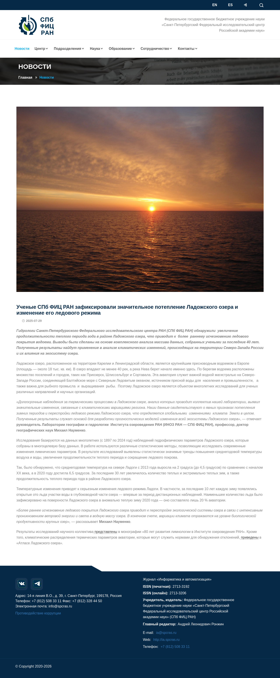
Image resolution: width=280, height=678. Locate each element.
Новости (47, 77)
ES (230, 5)
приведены (249, 537)
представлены (106, 532)
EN (214, 5)
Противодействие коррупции (38, 613)
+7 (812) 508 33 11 (175, 647)
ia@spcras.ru (166, 633)
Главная (25, 77)
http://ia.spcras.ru (166, 640)
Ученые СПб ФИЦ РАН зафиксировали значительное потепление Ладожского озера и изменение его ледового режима (127, 309)
